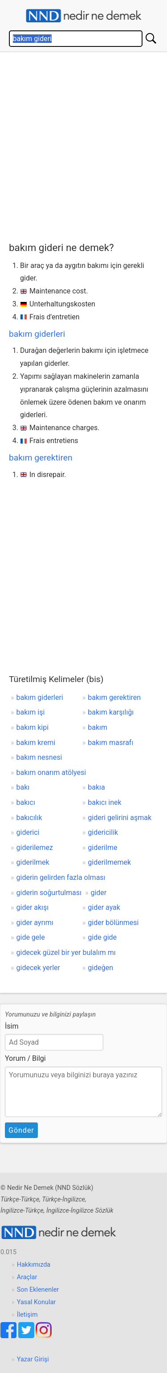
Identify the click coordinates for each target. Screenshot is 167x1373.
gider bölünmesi (113, 922)
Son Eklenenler (38, 1289)
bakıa (96, 787)
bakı (23, 787)
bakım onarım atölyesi (51, 772)
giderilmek (32, 862)
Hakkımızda (33, 1264)
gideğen (100, 967)
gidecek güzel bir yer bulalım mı (66, 952)
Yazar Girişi (33, 1359)
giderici (28, 832)
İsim (12, 1026)
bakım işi (30, 712)
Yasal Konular (36, 1302)
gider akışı (32, 907)
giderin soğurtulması (48, 892)
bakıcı (25, 802)
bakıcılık (29, 817)
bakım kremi (36, 742)
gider (98, 892)
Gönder (21, 1130)
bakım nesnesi (39, 757)
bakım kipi (32, 727)
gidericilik (103, 832)
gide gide (102, 937)
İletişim (27, 1315)
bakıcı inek (104, 802)
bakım (97, 727)
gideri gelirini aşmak (119, 817)
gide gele (30, 937)
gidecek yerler (38, 967)
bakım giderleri (37, 334)
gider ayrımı (34, 922)
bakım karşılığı (111, 712)
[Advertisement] (83, 145)
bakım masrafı (110, 742)
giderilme (102, 847)
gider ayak (104, 907)
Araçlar (27, 1277)
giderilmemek (109, 862)
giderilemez (34, 847)
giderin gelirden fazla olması (61, 877)
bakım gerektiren (40, 457)
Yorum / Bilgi (25, 1058)
